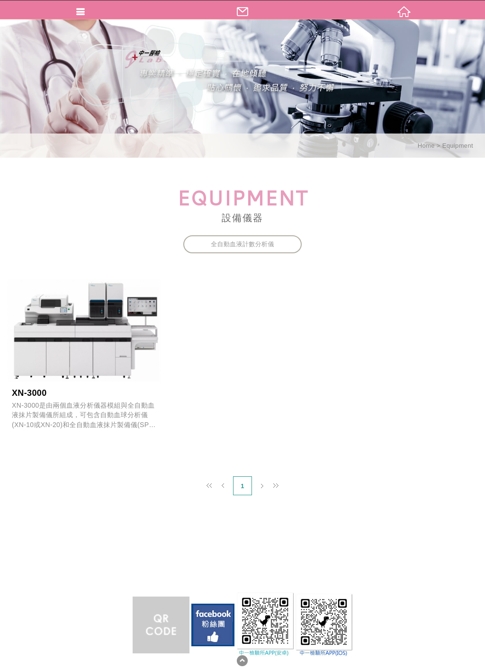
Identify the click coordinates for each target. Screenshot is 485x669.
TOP (242, 661)
